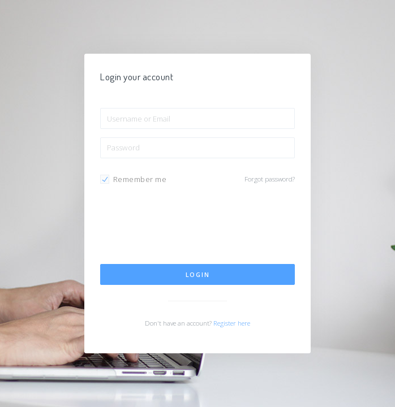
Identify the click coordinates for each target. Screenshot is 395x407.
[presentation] (186, 228)
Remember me (140, 179)
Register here (231, 323)
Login (198, 274)
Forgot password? (269, 179)
